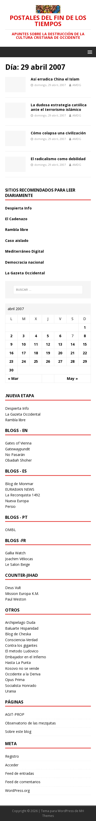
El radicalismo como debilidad (58, 158)
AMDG (76, 85)
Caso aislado (16, 240)
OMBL (10, 529)
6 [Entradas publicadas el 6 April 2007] (60, 335)
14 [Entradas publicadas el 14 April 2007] (72, 344)
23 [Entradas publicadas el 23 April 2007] (11, 361)
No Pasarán (15, 454)
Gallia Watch (15, 552)
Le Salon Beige (17, 564)
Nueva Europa (17, 500)
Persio (10, 506)
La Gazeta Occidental (25, 273)
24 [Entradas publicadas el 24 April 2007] (24, 361)
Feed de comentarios (22, 781)
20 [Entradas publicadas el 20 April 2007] (60, 352)
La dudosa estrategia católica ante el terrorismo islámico (59, 107)
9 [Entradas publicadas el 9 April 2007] (11, 344)
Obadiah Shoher (18, 460)
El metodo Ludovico (21, 651)
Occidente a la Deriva (22, 674)
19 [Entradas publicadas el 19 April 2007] (48, 352)
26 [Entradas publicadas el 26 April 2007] (48, 361)
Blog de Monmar (19, 483)
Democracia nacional (24, 262)
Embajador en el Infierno (25, 656)
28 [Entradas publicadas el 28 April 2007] (72, 361)
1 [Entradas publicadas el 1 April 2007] (85, 327)
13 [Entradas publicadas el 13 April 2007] (60, 344)
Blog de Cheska (18, 633)
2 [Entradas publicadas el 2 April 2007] (11, 335)
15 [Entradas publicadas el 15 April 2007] (85, 344)
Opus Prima (15, 679)
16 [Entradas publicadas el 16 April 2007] (11, 352)
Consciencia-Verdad (21, 639)
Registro (12, 756)
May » (72, 378)
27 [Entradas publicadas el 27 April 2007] (60, 361)
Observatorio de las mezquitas (30, 723)
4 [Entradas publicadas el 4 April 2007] (36, 335)
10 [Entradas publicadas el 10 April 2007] (24, 344)
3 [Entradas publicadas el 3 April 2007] (24, 335)
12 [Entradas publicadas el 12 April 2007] (48, 344)
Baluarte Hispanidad (21, 628)
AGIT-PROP (14, 714)
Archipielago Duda (20, 622)
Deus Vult (13, 587)
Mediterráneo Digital (24, 251)
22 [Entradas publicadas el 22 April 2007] (85, 352)
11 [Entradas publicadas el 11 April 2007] (36, 344)
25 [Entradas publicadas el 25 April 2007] (36, 361)
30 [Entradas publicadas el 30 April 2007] (11, 370)
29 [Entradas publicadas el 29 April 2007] (85, 361)
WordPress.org (17, 790)
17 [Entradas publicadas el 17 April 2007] (24, 352)
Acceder (11, 765)
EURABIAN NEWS (19, 489)
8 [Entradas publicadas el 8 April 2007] (85, 335)
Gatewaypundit (17, 449)
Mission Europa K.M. (22, 593)
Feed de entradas (19, 773)
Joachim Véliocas (19, 558)
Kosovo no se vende (22, 668)
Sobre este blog (18, 731)
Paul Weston (15, 599)
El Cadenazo (16, 218)
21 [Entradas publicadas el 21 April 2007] (72, 352)
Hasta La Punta (18, 662)
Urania (10, 691)
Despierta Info (18, 208)
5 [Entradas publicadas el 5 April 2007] (48, 335)
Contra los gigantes (21, 645)
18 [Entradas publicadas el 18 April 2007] (36, 352)
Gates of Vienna (18, 443)
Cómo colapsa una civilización (58, 133)
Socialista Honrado (20, 685)
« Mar (13, 378)
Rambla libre (16, 229)
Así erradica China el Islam (55, 79)
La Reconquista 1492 (22, 494)
